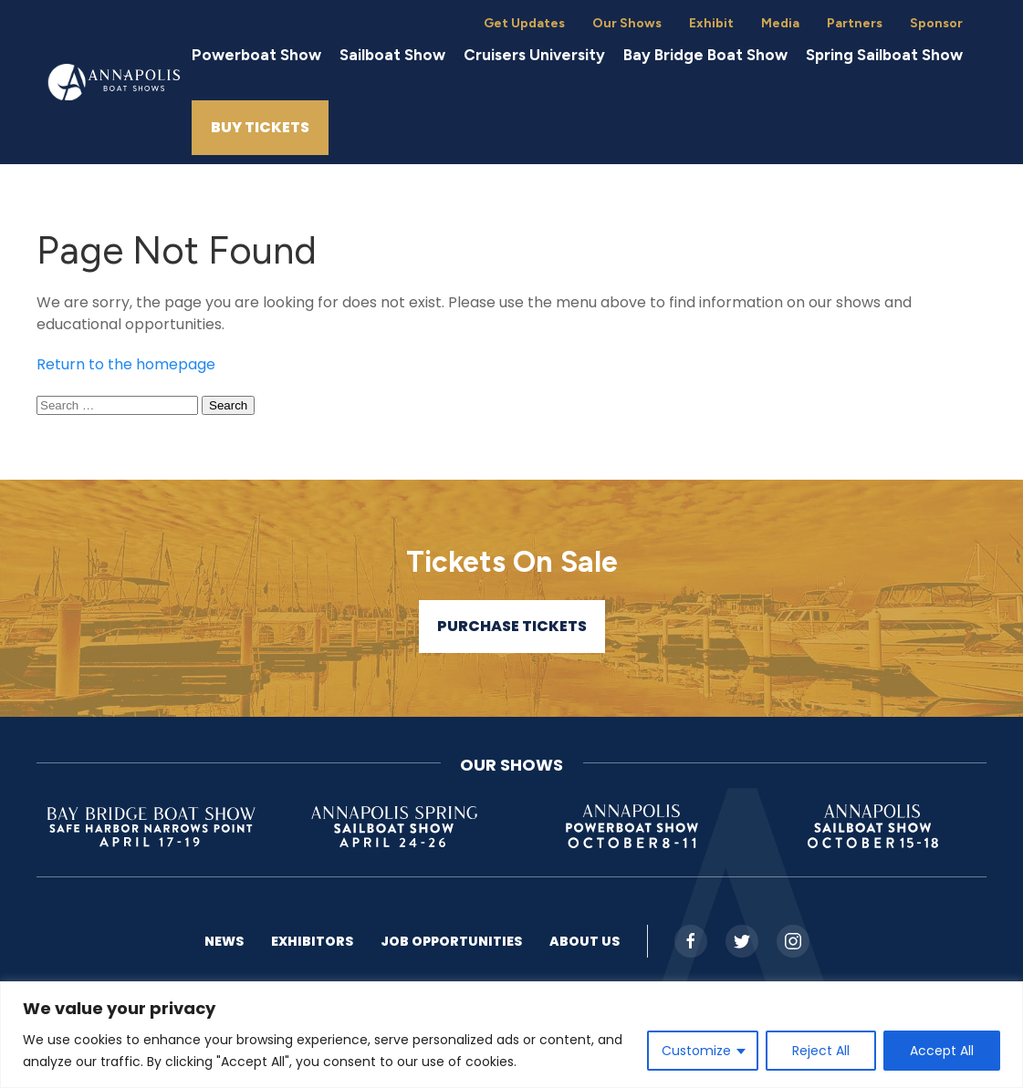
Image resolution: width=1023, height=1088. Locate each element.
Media (780, 23)
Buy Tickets (260, 127)
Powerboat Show (256, 55)
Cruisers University (534, 55)
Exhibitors (312, 941)
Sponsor (936, 23)
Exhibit (711, 23)
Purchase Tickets (512, 626)
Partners (854, 23)
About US (584, 941)
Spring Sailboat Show (884, 55)
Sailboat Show (392, 55)
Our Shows (627, 23)
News (224, 941)
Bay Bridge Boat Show (705, 55)
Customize (696, 1050)
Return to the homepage (126, 364)
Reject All (821, 1050)
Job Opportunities (451, 941)
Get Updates (524, 23)
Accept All (942, 1050)
